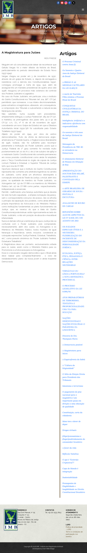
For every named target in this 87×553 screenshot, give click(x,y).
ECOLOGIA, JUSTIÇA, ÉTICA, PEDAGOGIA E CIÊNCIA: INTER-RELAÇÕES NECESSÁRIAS (72, 259)
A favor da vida (69, 448)
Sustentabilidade (69, 477)
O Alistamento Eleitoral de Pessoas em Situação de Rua (72, 162)
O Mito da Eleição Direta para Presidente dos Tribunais (73, 377)
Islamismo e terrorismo (72, 386)
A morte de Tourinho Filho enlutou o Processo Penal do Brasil (73, 97)
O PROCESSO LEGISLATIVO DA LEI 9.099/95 (72, 288)
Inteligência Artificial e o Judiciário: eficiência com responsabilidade (73, 123)
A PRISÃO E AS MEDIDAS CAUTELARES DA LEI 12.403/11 (73, 85)
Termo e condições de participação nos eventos (74, 534)
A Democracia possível (72, 344)
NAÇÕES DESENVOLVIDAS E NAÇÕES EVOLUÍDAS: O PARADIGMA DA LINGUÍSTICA (73, 324)
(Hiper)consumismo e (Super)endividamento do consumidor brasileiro (73, 439)
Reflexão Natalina (70, 454)
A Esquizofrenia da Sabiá (73, 359)
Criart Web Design (48, 549)
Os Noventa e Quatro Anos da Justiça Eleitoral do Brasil (73, 73)
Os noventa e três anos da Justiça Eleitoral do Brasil (72, 135)
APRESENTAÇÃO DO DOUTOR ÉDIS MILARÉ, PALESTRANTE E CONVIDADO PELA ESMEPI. (73, 176)
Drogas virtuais (69, 430)
